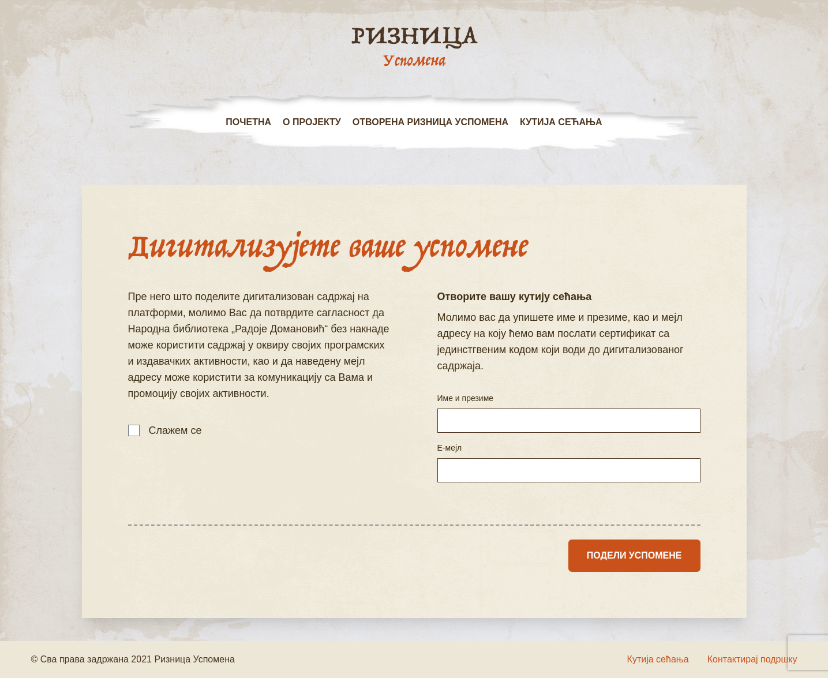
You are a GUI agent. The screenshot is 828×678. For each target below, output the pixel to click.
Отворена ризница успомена (430, 122)
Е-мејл (449, 447)
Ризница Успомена (194, 659)
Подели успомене (634, 555)
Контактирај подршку (752, 659)
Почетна (248, 122)
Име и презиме (465, 398)
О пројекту (312, 122)
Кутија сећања (561, 122)
